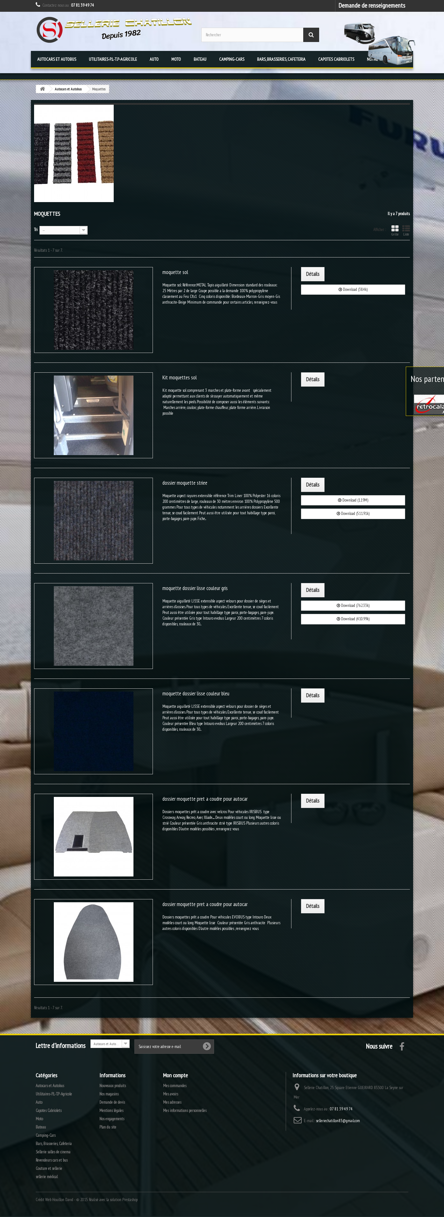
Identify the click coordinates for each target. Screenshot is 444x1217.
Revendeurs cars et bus (52, 1160)
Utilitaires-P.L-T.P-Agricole (113, 59)
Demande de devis (112, 1102)
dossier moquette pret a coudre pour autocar (204, 798)
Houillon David (62, 1199)
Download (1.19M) (353, 500)
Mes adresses (172, 1102)
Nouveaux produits (112, 1085)
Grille (394, 230)
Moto (176, 59)
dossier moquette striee (184, 482)
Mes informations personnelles (184, 1110)
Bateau (200, 59)
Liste (406, 230)
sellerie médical (47, 1176)
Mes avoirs (170, 1094)
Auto (154, 59)
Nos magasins (108, 1094)
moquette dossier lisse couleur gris (195, 588)
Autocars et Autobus (56, 59)
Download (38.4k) (353, 289)
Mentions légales (111, 1110)
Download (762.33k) (353, 605)
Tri (36, 229)
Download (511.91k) (353, 513)
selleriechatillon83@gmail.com (338, 1120)
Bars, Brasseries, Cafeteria (281, 59)
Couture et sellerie (49, 1168)
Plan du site (107, 1127)
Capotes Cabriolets (336, 59)
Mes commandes (174, 1085)
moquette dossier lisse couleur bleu (195, 693)
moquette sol (175, 272)
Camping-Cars (231, 59)
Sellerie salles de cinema (53, 1152)
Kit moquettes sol (179, 377)
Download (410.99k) (353, 619)
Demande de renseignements (372, 5)
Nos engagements (111, 1119)
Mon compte (175, 1075)
